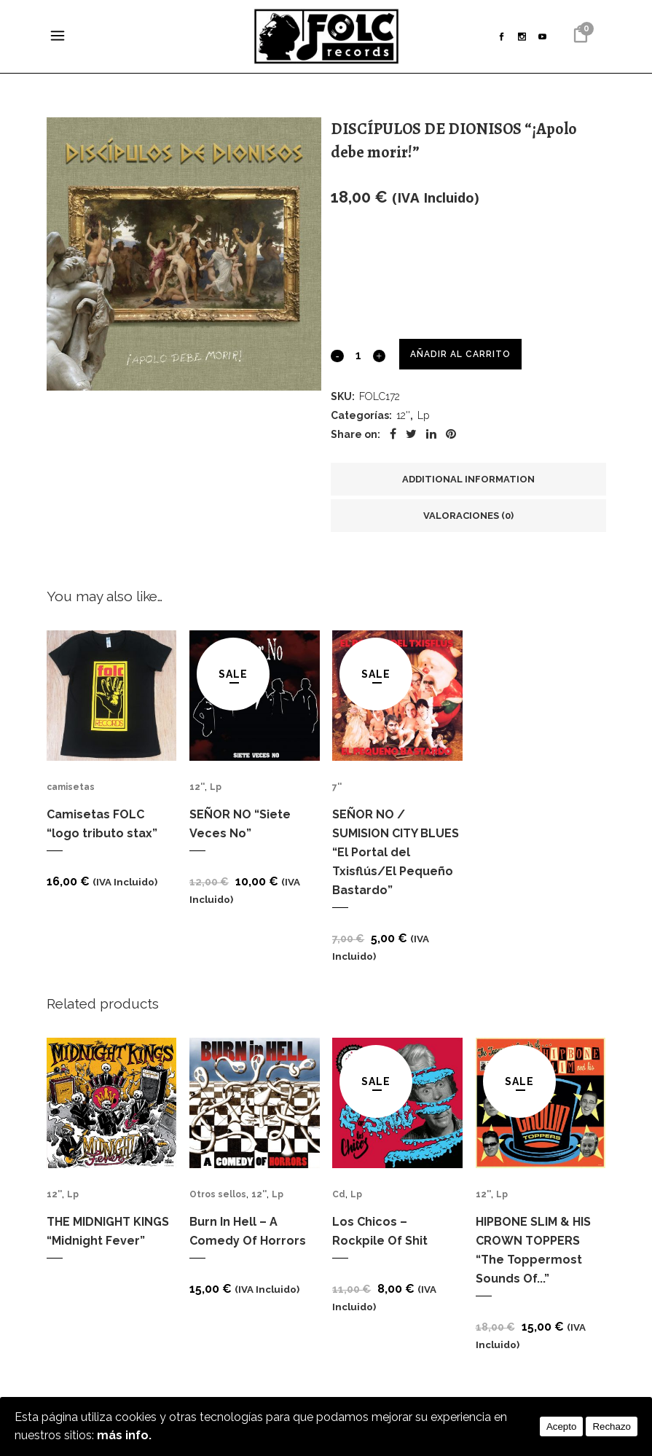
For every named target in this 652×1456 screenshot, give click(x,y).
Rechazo (611, 1426)
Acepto (561, 1426)
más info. (124, 1435)
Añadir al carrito (459, 354)
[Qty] (357, 355)
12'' (403, 416)
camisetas (71, 787)
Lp (423, 416)
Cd (338, 1194)
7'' (337, 787)
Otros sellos (217, 1194)
